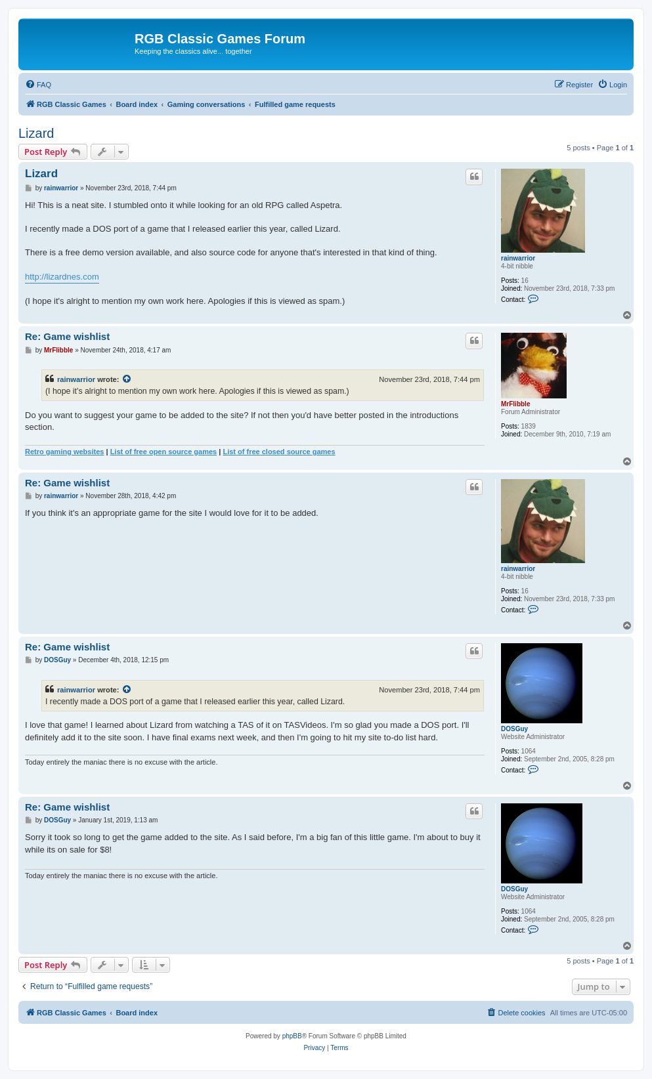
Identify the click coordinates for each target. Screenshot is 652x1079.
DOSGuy (514, 728)
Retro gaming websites (64, 451)
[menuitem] (38, 85)
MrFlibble (515, 404)
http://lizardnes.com (62, 277)
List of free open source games (163, 451)
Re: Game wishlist (67, 336)
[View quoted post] (127, 379)
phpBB (292, 1036)
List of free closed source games (279, 451)
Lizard (36, 133)
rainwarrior (518, 258)
